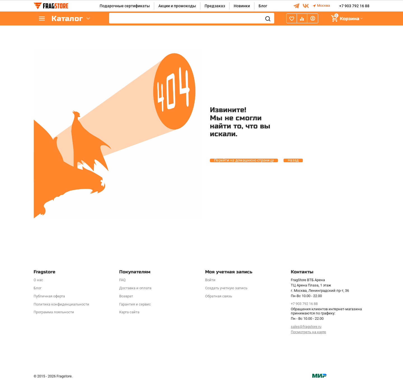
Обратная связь (218, 296)
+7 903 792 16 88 (354, 6)
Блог (263, 6)
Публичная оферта (49, 296)
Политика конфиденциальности (61, 304)
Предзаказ (215, 6)
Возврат (126, 296)
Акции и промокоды (177, 6)
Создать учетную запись (226, 288)
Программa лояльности (54, 312)
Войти (210, 280)
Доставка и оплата (135, 288)
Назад (293, 160)
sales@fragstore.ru (306, 327)
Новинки (242, 6)
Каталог (67, 18)
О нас (38, 280)
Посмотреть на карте (308, 332)
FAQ (122, 280)
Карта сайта (129, 312)
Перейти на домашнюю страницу (244, 160)
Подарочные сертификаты (125, 6)
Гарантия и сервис (135, 304)
